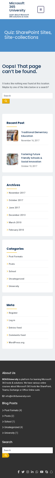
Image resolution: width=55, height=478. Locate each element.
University (14, 286)
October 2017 (16, 200)
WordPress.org (16, 342)
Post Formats (16, 256)
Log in (12, 320)
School (12, 271)
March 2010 (15, 222)
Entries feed (15, 327)
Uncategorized (16, 278)
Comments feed (17, 335)
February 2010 (16, 230)
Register (13, 313)
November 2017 (17, 192)
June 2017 (14, 207)
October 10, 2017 (29, 166)
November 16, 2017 (30, 140)
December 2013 (17, 215)
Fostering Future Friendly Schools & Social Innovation (31, 158)
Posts (12, 264)
